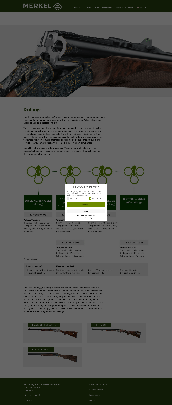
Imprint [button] (96, 218)
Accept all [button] (86, 204)
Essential (72, 198)
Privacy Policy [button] (88, 218)
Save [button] (86, 211)
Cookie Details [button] (78, 218)
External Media (96, 198)
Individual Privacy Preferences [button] (86, 215)
